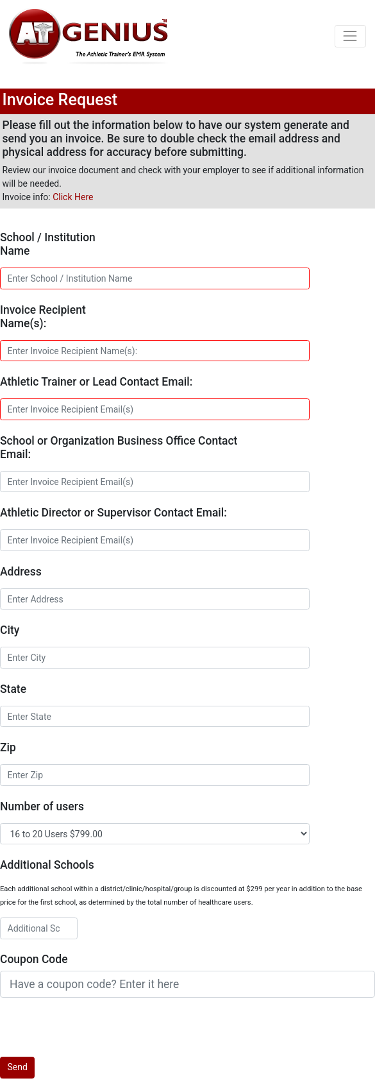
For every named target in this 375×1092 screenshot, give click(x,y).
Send (18, 1067)
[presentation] (97, 1032)
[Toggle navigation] (350, 36)
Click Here (73, 197)
